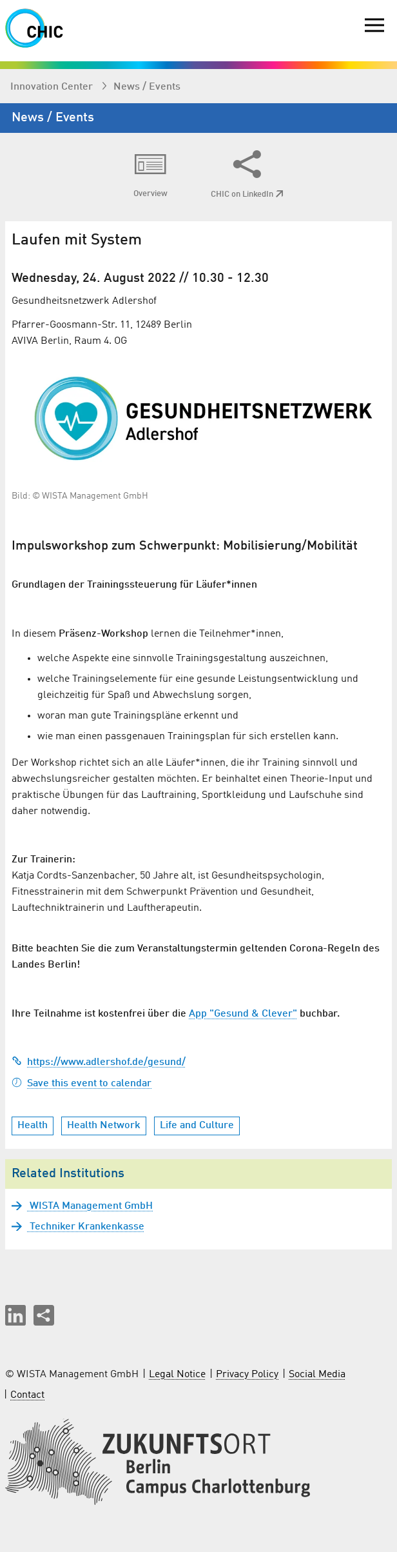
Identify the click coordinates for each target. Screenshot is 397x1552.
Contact (27, 1395)
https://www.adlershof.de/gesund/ (99, 1062)
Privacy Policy (247, 1374)
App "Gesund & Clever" (243, 1014)
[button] (15, 1315)
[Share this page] (44, 1315)
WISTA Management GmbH (90, 1206)
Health (32, 1125)
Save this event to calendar (81, 1084)
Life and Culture (197, 1125)
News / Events (146, 87)
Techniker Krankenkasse (85, 1227)
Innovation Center (52, 87)
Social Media (317, 1374)
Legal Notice (177, 1374)
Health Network (103, 1125)
